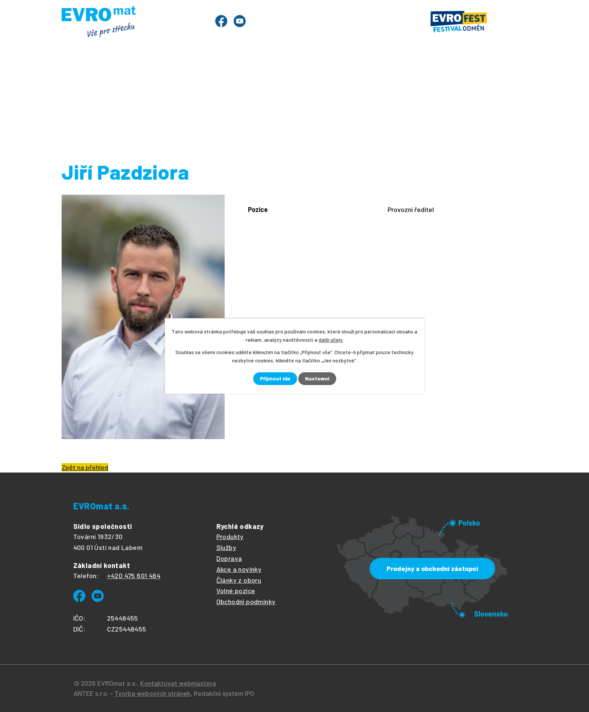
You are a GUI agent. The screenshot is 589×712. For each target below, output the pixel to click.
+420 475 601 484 (133, 575)
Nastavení (318, 379)
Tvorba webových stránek (152, 693)
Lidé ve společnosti (234, 102)
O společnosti (349, 74)
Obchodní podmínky (246, 601)
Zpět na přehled (85, 467)
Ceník (256, 74)
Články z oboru (238, 580)
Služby (217, 74)
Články (295, 74)
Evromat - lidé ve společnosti (371, 102)
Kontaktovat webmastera (178, 683)
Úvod (82, 74)
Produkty (124, 74)
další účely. (331, 339)
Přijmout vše (274, 379)
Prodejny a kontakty (480, 74)
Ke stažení (408, 74)
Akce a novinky (239, 569)
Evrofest (173, 74)
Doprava (229, 558)
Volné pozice (235, 590)
